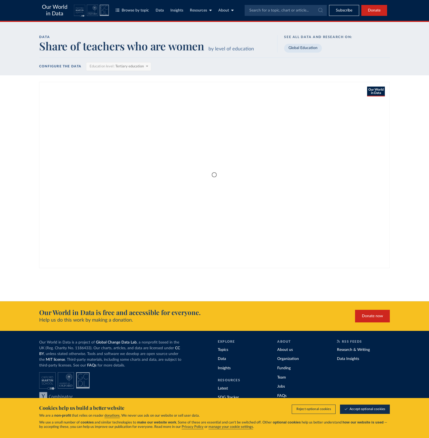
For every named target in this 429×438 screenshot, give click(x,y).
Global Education (303, 48)
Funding (284, 368)
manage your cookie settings (230, 427)
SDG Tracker (228, 397)
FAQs (91, 365)
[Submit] (320, 10)
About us (285, 350)
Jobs (281, 386)
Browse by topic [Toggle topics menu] (132, 10)
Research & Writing (353, 350)
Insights (176, 10)
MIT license (55, 360)
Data (160, 10)
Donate (374, 10)
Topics (223, 350)
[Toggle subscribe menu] (344, 10)
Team (281, 377)
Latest (223, 388)
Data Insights (348, 359)
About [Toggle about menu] (226, 10)
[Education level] (118, 66)
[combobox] (286, 10)
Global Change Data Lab (116, 342)
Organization (288, 359)
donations (112, 416)
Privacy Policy (193, 427)
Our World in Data (54, 10)
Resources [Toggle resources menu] (201, 10)
